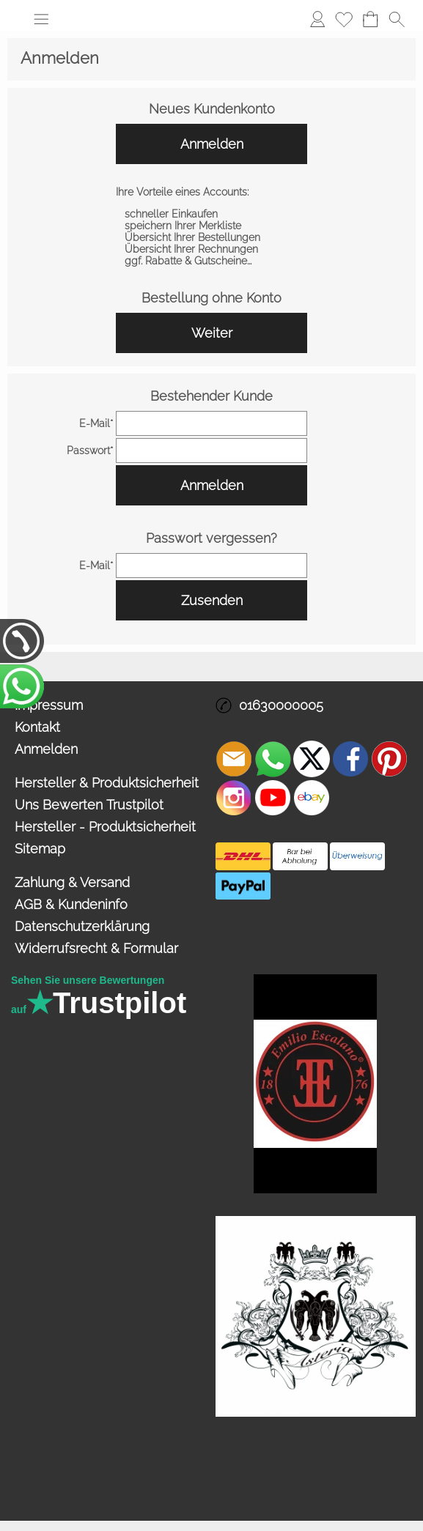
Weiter (211, 333)
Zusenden (212, 600)
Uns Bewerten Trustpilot (89, 804)
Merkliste (343, 18)
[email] (211, 423)
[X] (311, 759)
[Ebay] (311, 797)
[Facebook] (350, 759)
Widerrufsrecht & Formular (96, 948)
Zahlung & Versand (72, 882)
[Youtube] (272, 797)
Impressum (49, 705)
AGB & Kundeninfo (71, 904)
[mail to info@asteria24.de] (234, 759)
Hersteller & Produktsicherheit (107, 782)
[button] (41, 19)
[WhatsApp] (272, 759)
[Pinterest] (389, 759)
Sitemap (40, 848)
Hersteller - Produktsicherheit (105, 826)
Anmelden (317, 18)
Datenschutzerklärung (82, 926)
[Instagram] (234, 797)
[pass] (211, 450)
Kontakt (37, 727)
